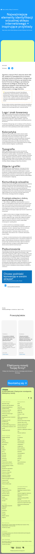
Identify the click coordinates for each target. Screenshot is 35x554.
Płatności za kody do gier (7, 413)
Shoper (3, 439)
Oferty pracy (4, 499)
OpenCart (4, 456)
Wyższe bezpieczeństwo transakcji (23, 495)
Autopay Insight (5, 423)
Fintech (3, 512)
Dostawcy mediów (21, 449)
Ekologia (4, 514)
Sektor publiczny (21, 448)
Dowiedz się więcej (6, 527)
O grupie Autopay (5, 492)
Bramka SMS (4, 415)
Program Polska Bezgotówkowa (8, 424)
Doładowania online (6, 411)
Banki (19, 439)
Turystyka (20, 455)
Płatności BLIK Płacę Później (24, 420)
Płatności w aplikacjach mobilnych (25, 429)
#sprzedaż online (6, 30)
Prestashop (4, 444)
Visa (18, 431)
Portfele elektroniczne (22, 426)
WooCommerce (5, 442)
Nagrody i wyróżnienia (6, 490)
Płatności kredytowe (22, 427)
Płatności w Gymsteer (6, 472)
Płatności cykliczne (22, 433)
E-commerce (20, 437)
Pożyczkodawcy (21, 442)
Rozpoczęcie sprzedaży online (24, 501)
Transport (20, 456)
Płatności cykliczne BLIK (23, 424)
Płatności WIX (5, 480)
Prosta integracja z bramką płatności (7, 466)
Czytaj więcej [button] (5, 354)
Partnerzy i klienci (5, 493)
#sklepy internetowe (27, 30)
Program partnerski (6, 430)
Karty (19, 405)
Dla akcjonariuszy (5, 495)
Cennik (3, 428)
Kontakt (4, 500)
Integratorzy (20, 446)
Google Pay (20, 412)
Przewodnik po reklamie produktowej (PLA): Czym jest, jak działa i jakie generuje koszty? (9, 338)
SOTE (3, 451)
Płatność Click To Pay (22, 422)
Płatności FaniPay (5, 473)
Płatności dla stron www (7, 463)
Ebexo (3, 448)
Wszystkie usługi (5, 403)
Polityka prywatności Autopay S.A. (17, 550)
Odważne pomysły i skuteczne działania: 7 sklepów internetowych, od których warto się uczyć (25, 338)
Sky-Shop (4, 453)
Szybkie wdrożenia (6, 437)
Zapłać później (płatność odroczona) (23, 418)
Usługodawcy (20, 444)
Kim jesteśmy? (5, 488)
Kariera (3, 497)
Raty (19, 416)
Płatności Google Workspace (8, 478)
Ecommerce (4, 510)
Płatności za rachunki (6, 410)
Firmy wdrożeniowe (22, 462)
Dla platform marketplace (7, 468)
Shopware (4, 455)
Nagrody (4, 517)
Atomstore (4, 458)
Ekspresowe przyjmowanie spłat (24, 502)
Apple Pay (20, 410)
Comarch (4, 449)
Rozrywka (20, 451)
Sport (19, 460)
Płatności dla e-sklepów (7, 462)
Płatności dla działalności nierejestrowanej (7, 408)
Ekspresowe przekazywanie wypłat (23, 505)
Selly (3, 446)
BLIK (19, 403)
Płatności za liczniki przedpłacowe (6, 421)
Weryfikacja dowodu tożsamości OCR (8, 418)
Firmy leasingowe (21, 453)
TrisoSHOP (4, 460)
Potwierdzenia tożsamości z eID (9, 426)
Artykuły (4, 508)
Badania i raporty (5, 515)
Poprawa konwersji (21, 488)
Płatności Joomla (5, 482)
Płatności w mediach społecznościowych (6, 476)
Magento (4, 441)
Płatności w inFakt (6, 470)
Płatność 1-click (21, 414)
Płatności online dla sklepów (8, 405)
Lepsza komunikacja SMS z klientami (23, 498)
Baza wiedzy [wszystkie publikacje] (7, 506)
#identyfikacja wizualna (16, 30)
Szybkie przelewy (21, 408)
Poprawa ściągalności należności (24, 493)
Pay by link (20, 407)
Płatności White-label (6, 483)
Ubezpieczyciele (21, 441)
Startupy (19, 458)
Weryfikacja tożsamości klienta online (24, 491)
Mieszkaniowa (20, 463)
